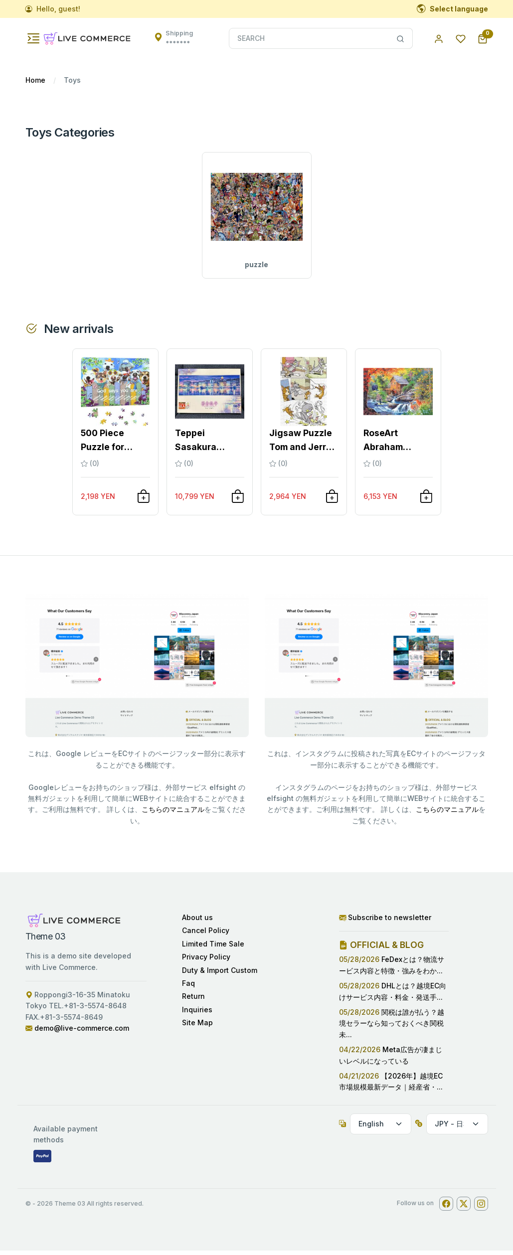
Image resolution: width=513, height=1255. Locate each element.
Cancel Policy (205, 935)
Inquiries (197, 1014)
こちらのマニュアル (173, 814)
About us (197, 922)
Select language (452, 9)
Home (35, 80)
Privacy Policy (206, 961)
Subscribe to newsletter (385, 922)
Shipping (179, 38)
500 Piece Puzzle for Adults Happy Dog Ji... (110, 445)
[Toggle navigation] (33, 38)
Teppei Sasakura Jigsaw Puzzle (206, 445)
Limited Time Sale (213, 948)
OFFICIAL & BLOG (381, 949)
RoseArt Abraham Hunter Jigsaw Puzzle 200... (395, 445)
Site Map (197, 1027)
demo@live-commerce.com (81, 1032)
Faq (188, 987)
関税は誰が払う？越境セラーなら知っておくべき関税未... (391, 1027)
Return (193, 1001)
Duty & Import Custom (219, 974)
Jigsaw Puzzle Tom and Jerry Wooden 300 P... (300, 445)
